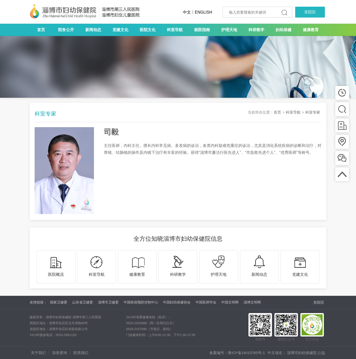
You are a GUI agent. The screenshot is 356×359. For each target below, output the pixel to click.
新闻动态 (93, 30)
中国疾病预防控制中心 (141, 302)
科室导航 (175, 30)
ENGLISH (203, 12)
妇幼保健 (283, 30)
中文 (187, 12)
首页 (41, 30)
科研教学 (256, 30)
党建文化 (120, 30)
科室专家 (312, 112)
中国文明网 (230, 302)
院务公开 (66, 30)
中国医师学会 (206, 302)
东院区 (310, 12)
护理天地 (229, 30)
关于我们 (38, 353)
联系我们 (80, 353)
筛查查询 (59, 353)
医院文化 (148, 30)
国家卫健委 (58, 302)
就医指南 (202, 30)
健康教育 (311, 30)
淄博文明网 (252, 302)
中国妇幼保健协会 (177, 302)
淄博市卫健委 (108, 302)
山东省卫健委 (82, 302)
